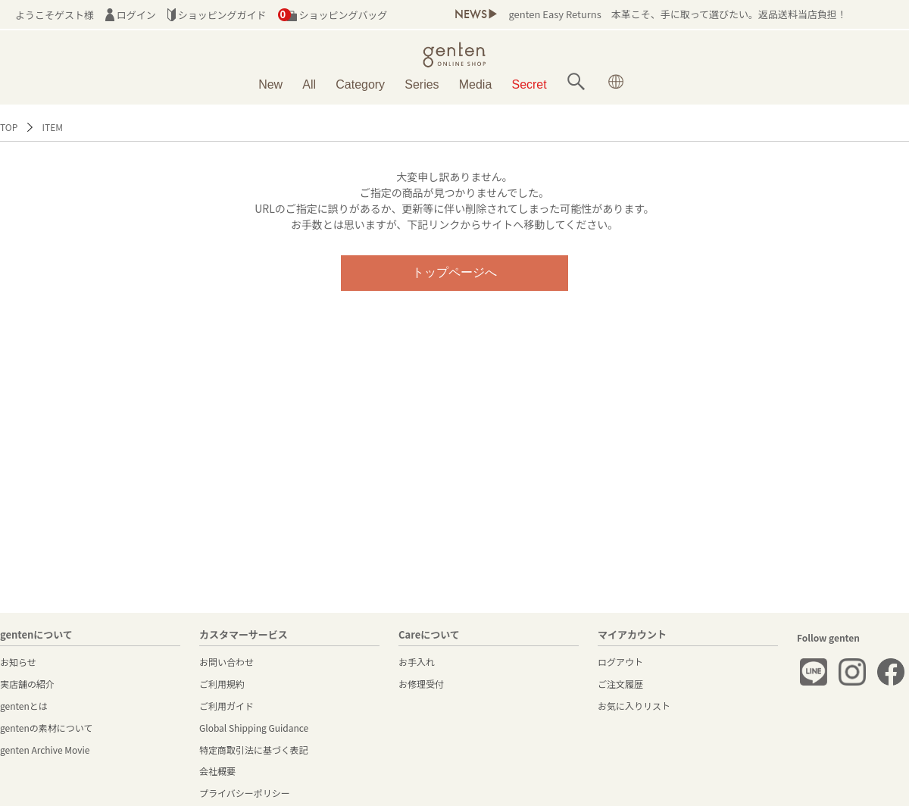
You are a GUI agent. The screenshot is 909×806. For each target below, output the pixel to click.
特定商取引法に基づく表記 (253, 749)
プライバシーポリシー (244, 792)
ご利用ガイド (226, 705)
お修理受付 (421, 683)
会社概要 (217, 770)
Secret (529, 84)
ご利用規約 (222, 683)
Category (360, 84)
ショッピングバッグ (333, 15)
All (309, 84)
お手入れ (416, 661)
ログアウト (620, 661)
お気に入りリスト (634, 705)
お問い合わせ (226, 661)
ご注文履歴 (620, 683)
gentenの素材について (46, 727)
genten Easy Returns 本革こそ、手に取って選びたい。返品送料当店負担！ (677, 14)
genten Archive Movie (44, 749)
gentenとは (24, 705)
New (270, 84)
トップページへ (454, 272)
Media (475, 84)
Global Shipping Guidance (253, 727)
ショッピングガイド (217, 15)
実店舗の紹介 (27, 683)
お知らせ (18, 661)
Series (422, 84)
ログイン (130, 15)
